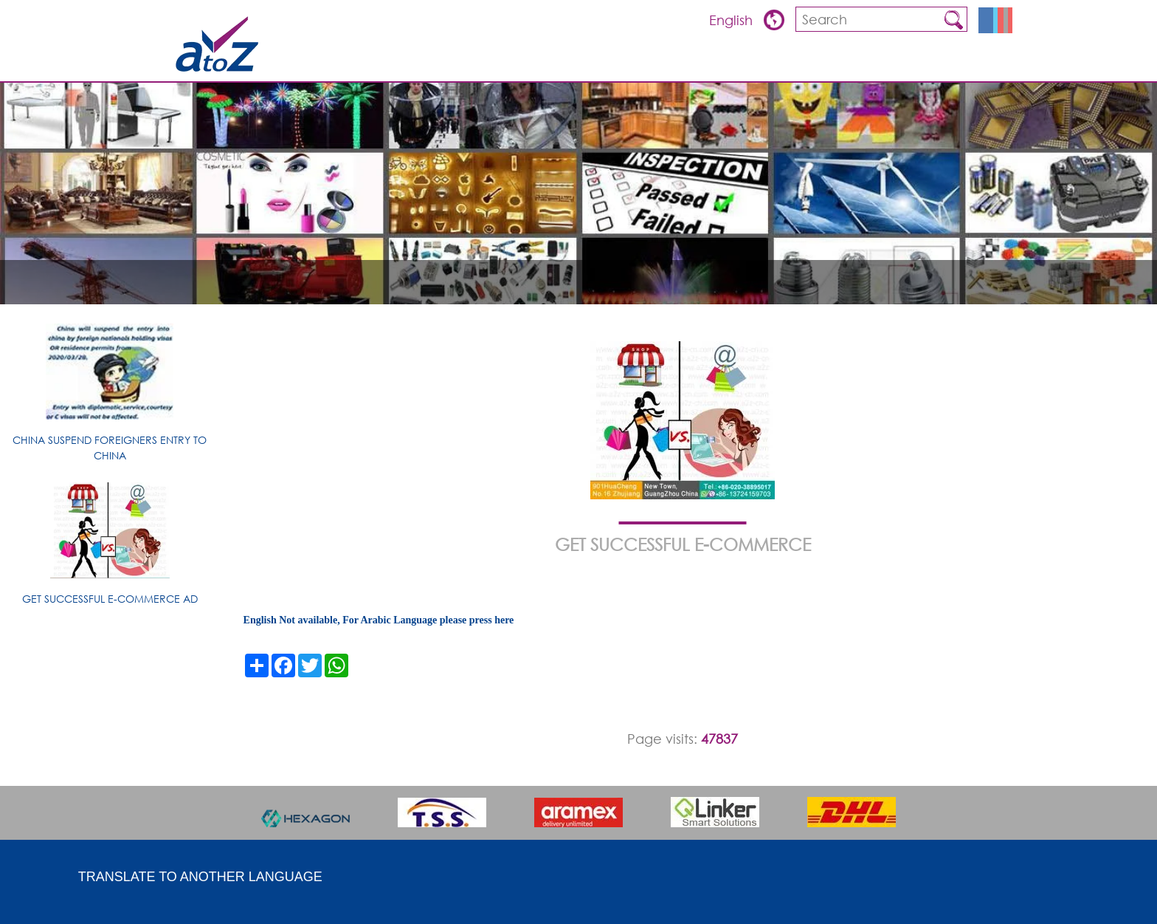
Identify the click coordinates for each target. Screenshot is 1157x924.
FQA (837, 63)
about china (895, 63)
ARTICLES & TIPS (647, 63)
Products (786, 63)
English (732, 20)
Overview (722, 63)
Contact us (974, 63)
